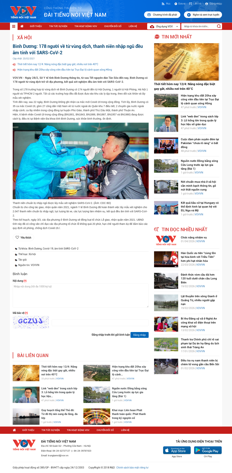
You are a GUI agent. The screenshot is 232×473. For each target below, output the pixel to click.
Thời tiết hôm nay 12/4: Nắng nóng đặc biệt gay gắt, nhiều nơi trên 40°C (57, 64)
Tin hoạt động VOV (85, 26)
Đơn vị (179, 3)
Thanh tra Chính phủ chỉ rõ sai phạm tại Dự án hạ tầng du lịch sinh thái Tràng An (200, 343)
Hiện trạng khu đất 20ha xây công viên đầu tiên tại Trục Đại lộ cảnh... (130, 370)
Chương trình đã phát (162, 15)
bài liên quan (33, 355)
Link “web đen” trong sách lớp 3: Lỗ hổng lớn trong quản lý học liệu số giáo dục (199, 120)
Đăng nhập (213, 3)
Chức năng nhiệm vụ (194, 237)
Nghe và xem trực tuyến (203, 15)
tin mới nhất (177, 37)
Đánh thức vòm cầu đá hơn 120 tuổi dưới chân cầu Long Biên (199, 278)
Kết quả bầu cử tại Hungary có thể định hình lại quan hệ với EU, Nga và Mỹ (200, 206)
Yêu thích (25, 237)
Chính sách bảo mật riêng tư (132, 467)
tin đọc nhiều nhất (184, 229)
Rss (165, 3)
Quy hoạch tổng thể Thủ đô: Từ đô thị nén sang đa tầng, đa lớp (59, 414)
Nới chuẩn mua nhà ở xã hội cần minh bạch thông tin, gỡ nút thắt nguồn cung (198, 185)
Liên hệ (195, 3)
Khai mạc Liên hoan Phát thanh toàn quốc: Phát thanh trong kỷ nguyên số (129, 414)
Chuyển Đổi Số (112, 26)
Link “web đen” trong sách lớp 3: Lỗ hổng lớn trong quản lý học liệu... (59, 392)
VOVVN (59, 378)
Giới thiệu (36, 26)
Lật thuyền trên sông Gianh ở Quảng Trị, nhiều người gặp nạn (199, 300)
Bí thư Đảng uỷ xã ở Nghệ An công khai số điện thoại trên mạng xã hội (199, 322)
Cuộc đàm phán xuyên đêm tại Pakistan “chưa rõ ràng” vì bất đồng (200, 143)
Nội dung (19, 280)
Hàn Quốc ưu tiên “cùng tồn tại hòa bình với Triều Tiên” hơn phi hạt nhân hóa (198, 257)
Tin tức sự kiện (58, 26)
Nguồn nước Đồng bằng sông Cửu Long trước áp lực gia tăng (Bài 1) (129, 392)
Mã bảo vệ (20, 313)
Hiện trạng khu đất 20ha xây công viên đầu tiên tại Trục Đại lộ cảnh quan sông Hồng (64, 69)
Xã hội (24, 37)
